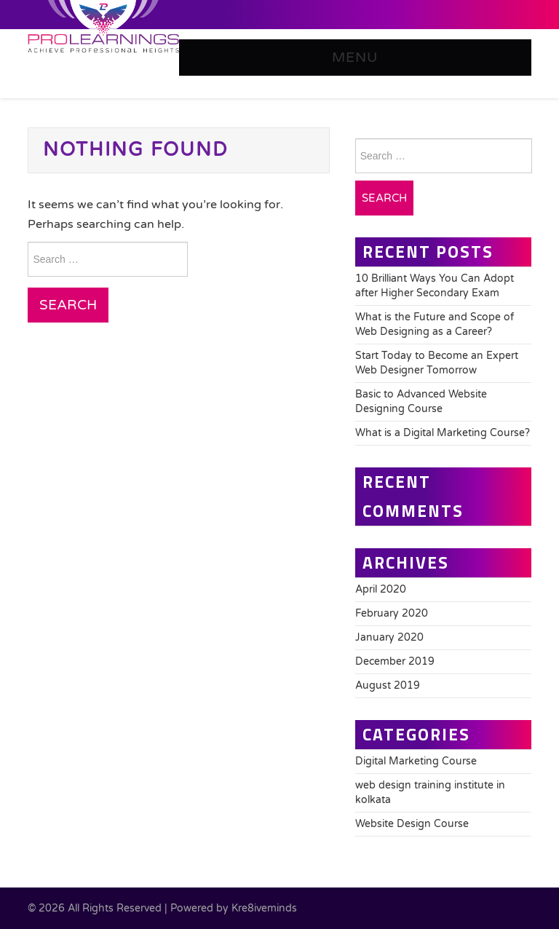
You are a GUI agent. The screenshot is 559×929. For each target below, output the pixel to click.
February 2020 (391, 613)
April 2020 (380, 589)
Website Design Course (412, 824)
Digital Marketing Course (416, 761)
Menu (355, 57)
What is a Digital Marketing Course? (442, 433)
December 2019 (395, 661)
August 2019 (387, 685)
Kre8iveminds (264, 908)
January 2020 (389, 637)
